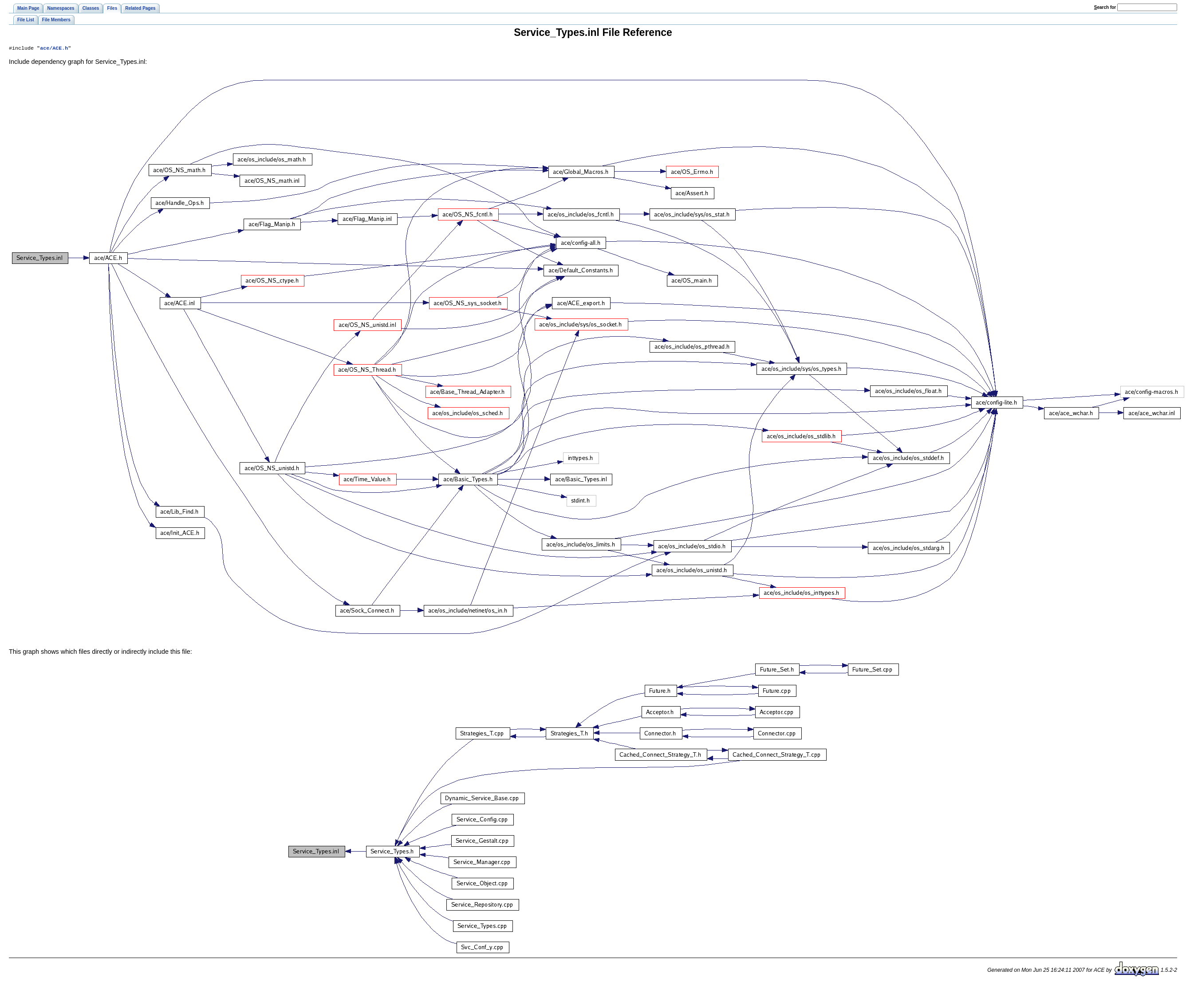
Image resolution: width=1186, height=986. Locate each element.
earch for (1105, 7)
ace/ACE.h (54, 48)
